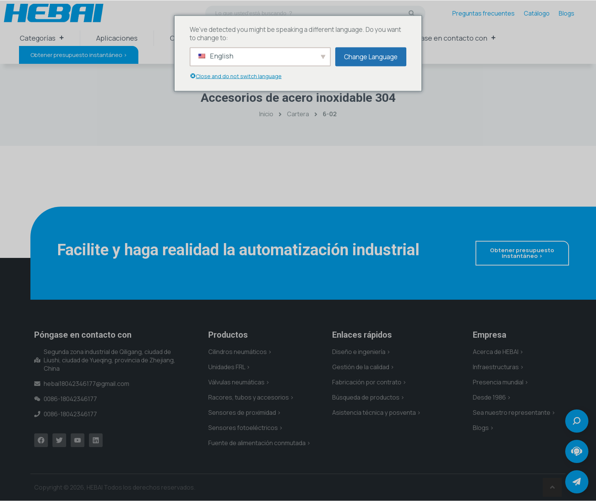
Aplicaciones (117, 38)
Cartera (298, 114)
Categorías (42, 38)
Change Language (371, 56)
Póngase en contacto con (450, 38)
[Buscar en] (411, 13)
